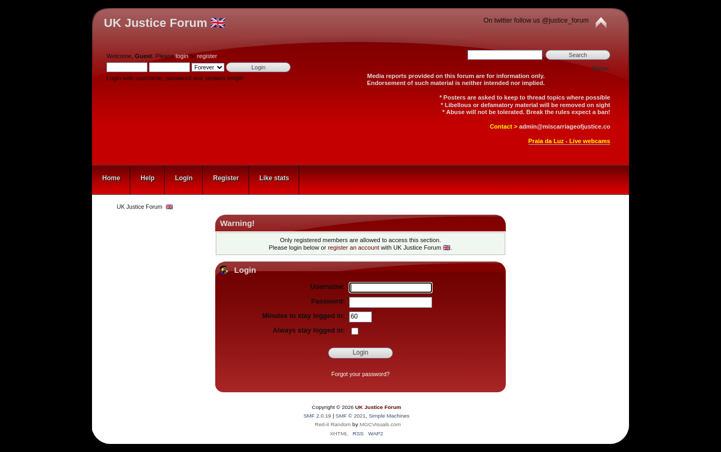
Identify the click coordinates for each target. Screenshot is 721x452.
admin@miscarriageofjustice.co (564, 126)
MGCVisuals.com (380, 424)
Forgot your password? (360, 374)
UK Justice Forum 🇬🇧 (164, 23)
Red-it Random (333, 424)
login (181, 56)
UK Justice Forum (378, 407)
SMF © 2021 (351, 416)
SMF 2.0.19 (317, 416)
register (207, 56)
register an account (353, 247)
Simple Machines (389, 416)
